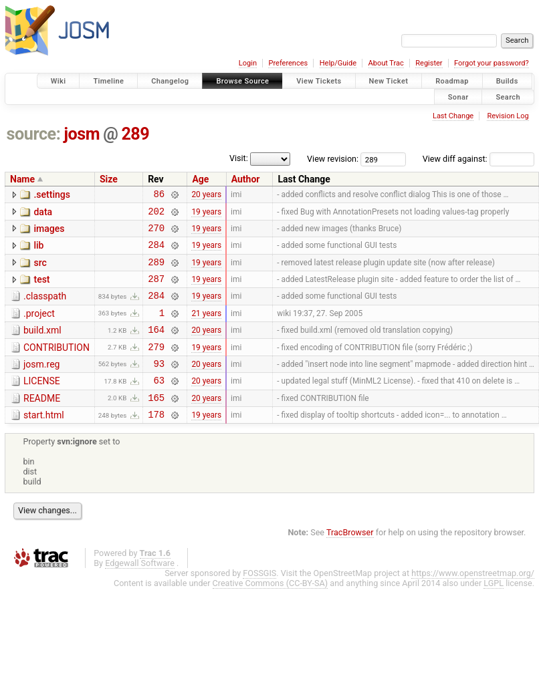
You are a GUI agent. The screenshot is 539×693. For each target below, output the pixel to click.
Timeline (108, 81)
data (42, 214)
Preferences (288, 63)
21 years (206, 328)
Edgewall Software (140, 591)
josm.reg (41, 384)
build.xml (42, 346)
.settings (51, 194)
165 (156, 423)
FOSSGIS (259, 601)
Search (508, 96)
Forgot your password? (491, 63)
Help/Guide (338, 63)
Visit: (238, 158)
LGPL (493, 611)
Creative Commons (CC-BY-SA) (270, 611)
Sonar (458, 96)
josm (82, 134)
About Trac (386, 63)
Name (22, 179)
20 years (206, 195)
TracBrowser (350, 560)
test (41, 289)
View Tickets (318, 81)
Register (428, 63)
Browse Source (242, 81)
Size (109, 179)
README (41, 422)
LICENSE (41, 403)
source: (34, 134)
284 (156, 252)
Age (200, 179)
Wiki (58, 81)
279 (156, 366)
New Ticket (389, 81)
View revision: (332, 159)
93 (159, 385)
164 (156, 347)
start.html (43, 441)
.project (39, 327)
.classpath (44, 308)
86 (159, 195)
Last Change (453, 116)
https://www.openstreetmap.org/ (472, 601)
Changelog (170, 81)
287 (156, 290)
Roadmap (452, 81)
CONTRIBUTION (56, 365)
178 (156, 442)
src (39, 270)
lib (38, 251)
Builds (507, 81)
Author (245, 179)
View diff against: (478, 159)
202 (156, 215)
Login (248, 63)
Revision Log (507, 116)
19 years (206, 214)
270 (156, 233)
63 (159, 404)
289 (135, 134)
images (48, 232)
